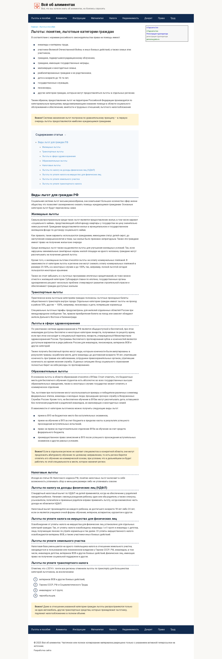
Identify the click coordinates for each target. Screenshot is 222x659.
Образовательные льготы (54, 161)
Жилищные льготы (51, 147)
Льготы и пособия (40, 18)
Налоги (113, 18)
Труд (172, 18)
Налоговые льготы (51, 165)
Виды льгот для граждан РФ (53, 142)
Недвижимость (130, 18)
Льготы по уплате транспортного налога (62, 183)
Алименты (61, 18)
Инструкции (79, 18)
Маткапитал (97, 18)
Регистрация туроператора (157, 34)
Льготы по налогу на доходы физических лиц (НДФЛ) (68, 170)
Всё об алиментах (58, 4)
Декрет (148, 18)
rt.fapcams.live (152, 28)
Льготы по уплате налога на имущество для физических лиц (71, 174)
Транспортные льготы (53, 151)
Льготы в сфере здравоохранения (59, 156)
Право (161, 18)
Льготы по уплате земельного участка (61, 179)
